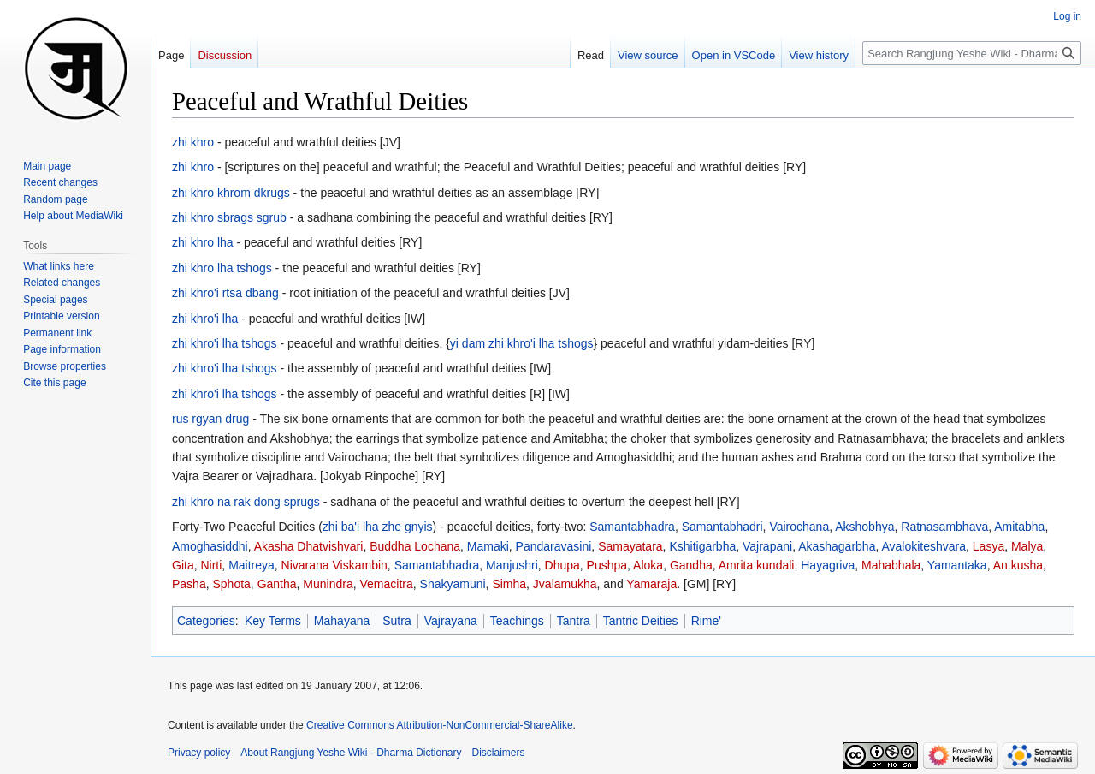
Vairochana (799, 526)
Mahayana (342, 621)
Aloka (648, 565)
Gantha (277, 584)
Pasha (189, 584)
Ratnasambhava (944, 526)
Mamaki (488, 546)
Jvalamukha (565, 584)
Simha (509, 584)
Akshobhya (864, 526)
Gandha (691, 565)
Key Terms (273, 621)
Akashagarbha (836, 546)
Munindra (327, 584)
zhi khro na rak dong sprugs (246, 502)
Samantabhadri (722, 526)
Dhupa (562, 565)
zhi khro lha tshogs (222, 268)
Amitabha (1019, 526)
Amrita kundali (757, 565)
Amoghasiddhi (210, 546)
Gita (183, 565)
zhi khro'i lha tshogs (224, 343)
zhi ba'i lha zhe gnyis (378, 526)
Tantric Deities (640, 621)
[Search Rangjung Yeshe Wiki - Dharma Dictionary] (971, 53)
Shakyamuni (453, 584)
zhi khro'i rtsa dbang (225, 293)
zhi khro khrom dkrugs (231, 192)
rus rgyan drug (210, 419)
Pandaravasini (554, 546)
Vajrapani (767, 546)
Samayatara (630, 546)
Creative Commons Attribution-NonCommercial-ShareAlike (439, 725)
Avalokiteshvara (923, 546)
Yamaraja (651, 584)
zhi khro (193, 142)
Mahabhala (890, 565)
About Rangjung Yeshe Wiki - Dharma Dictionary (350, 753)
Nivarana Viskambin (334, 565)
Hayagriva (828, 565)
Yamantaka (957, 565)
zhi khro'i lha (205, 318)
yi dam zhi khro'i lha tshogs (522, 343)
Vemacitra (386, 584)
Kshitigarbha (702, 546)
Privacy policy (199, 753)
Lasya (988, 546)
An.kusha (1018, 565)
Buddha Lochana (415, 546)
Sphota (231, 584)
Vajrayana (450, 621)
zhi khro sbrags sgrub (229, 217)
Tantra (573, 621)
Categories (206, 621)
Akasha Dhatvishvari (309, 546)
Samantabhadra (632, 526)
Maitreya (251, 565)
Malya (1027, 546)
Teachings (517, 621)
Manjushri (512, 565)
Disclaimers (498, 753)
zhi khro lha (203, 242)
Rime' (706, 621)
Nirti (211, 565)
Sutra (396, 621)
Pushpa (607, 565)
